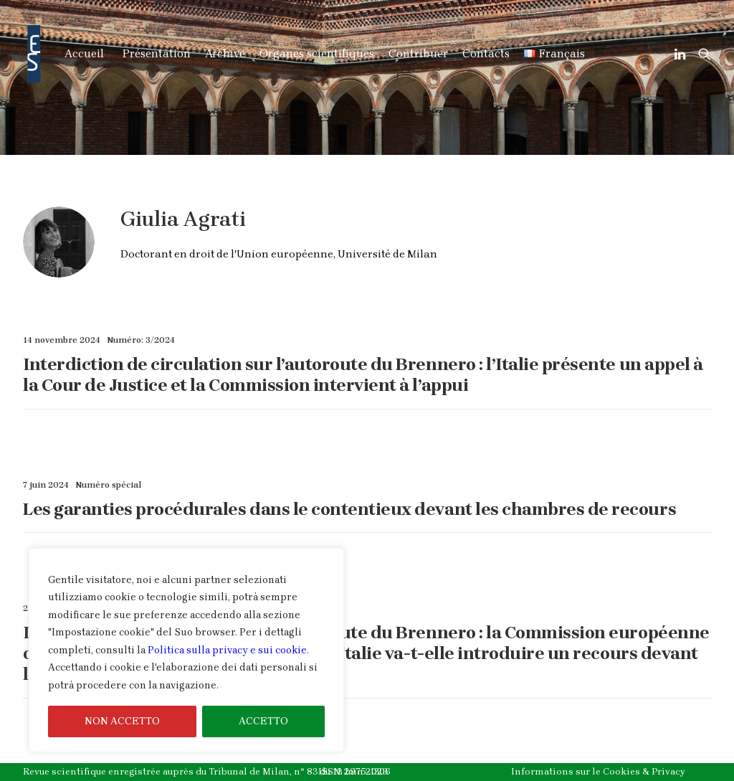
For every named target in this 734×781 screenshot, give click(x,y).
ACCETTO (263, 721)
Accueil (84, 53)
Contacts (486, 53)
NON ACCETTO (122, 721)
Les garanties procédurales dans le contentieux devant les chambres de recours (349, 509)
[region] (186, 650)
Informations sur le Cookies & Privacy (598, 771)
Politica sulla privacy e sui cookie (227, 650)
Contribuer (418, 53)
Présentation (157, 53)
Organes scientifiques (316, 53)
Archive (225, 53)
